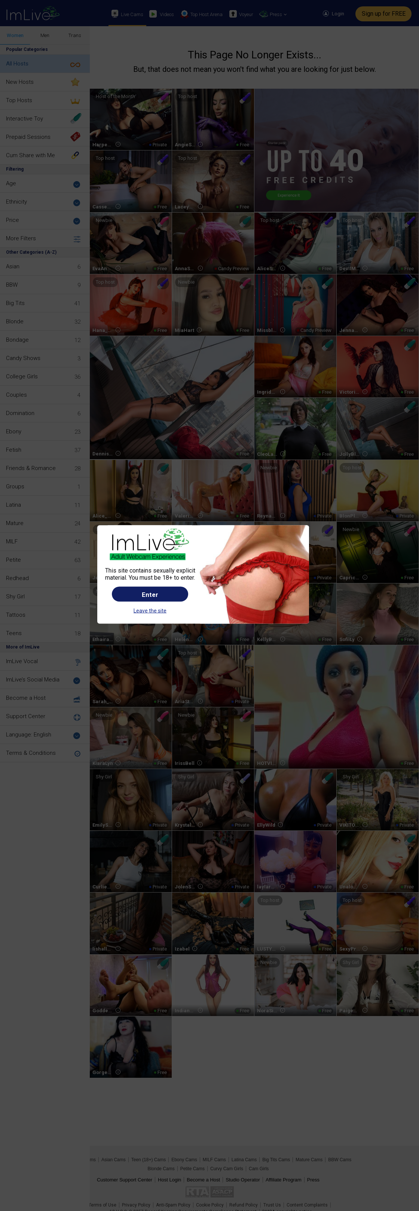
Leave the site (150, 611)
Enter (150, 594)
